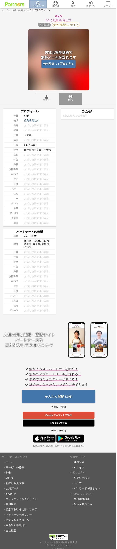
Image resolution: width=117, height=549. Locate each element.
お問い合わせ (82, 477)
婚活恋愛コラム (83, 504)
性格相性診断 (82, 499)
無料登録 (79, 462)
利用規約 (11, 504)
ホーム (10, 462)
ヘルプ (78, 483)
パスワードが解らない (87, 488)
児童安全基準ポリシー (19, 520)
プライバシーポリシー (19, 514)
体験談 (10, 477)
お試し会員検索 (15, 483)
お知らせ (11, 493)
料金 (8, 472)
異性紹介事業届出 (16, 525)
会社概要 (11, 530)
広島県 (27, 120)
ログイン (79, 467)
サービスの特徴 (15, 467)
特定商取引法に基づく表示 (21, 509)
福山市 (35, 120)
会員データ (12, 488)
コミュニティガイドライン (21, 499)
